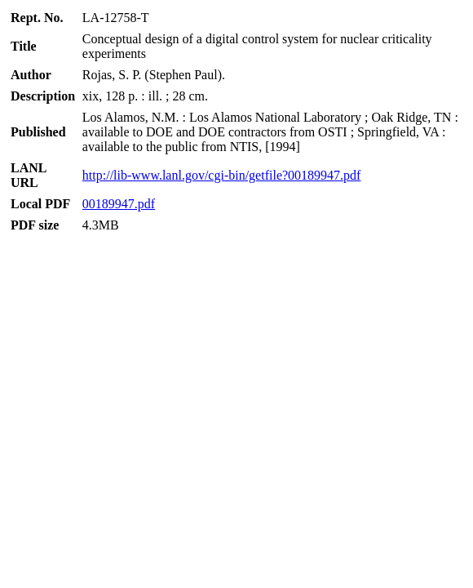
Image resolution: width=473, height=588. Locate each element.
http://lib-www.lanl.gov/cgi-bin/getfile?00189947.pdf (221, 175)
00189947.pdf (118, 204)
